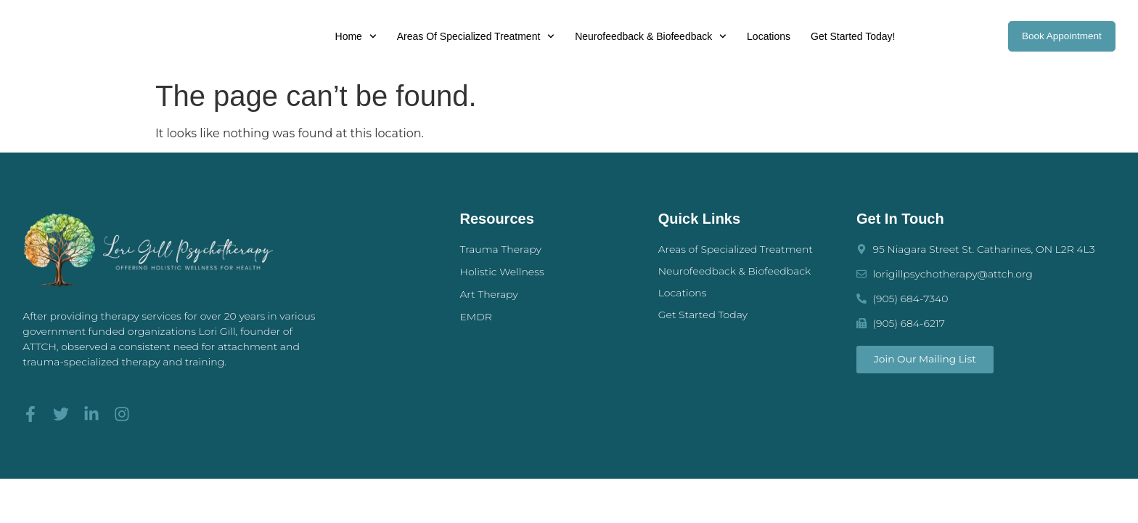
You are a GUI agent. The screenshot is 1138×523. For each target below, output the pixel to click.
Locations (765, 36)
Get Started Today (703, 314)
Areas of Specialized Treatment (473, 36)
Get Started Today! (850, 36)
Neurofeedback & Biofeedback (648, 36)
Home (352, 36)
